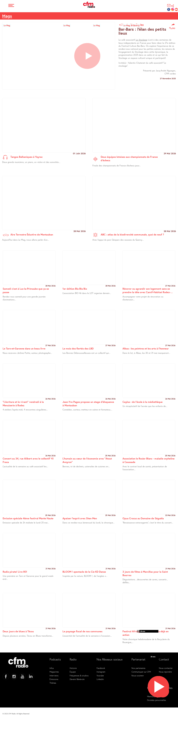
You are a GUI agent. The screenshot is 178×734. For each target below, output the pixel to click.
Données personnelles (156, 700)
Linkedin (100, 679)
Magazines (54, 671)
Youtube (100, 675)
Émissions (54, 679)
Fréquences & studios (79, 675)
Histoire (73, 668)
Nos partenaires (138, 668)
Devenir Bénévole (77, 679)
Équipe (73, 671)
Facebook (101, 668)
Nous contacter (166, 668)
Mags (7, 16)
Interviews (54, 675)
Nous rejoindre (165, 671)
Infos (52, 668)
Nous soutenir (137, 675)
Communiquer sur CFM (141, 671)
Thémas (53, 682)
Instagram (101, 671)
